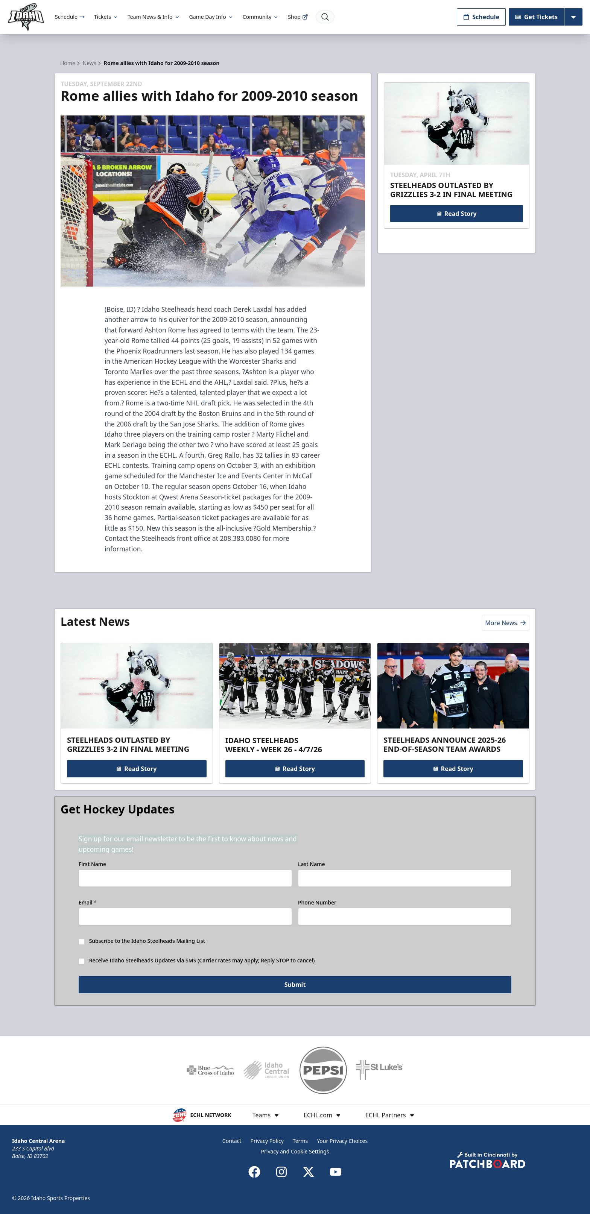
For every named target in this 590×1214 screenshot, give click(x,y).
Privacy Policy (267, 1140)
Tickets (106, 16)
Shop (298, 16)
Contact (232, 1140)
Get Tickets (536, 17)
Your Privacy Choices (342, 1140)
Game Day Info (211, 16)
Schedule (70, 16)
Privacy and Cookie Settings (295, 1151)
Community (261, 16)
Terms (300, 1140)
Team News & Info (154, 16)
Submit (295, 985)
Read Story (456, 213)
